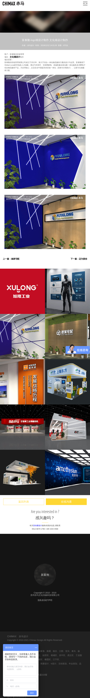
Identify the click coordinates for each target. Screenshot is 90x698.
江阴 (61, 651)
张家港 (41, 651)
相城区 (54, 655)
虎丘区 (70, 655)
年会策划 (73, 663)
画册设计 (44, 663)
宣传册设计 (37, 526)
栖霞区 (48, 659)
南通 (49, 651)
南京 (55, 651)
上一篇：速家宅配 (11, 259)
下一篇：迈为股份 (79, 259)
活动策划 (62, 663)
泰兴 (73, 651)
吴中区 (62, 655)
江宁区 (56, 659)
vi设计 (53, 663)
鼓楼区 (39, 659)
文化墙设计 (15, 57)
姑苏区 (45, 655)
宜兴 (67, 651)
